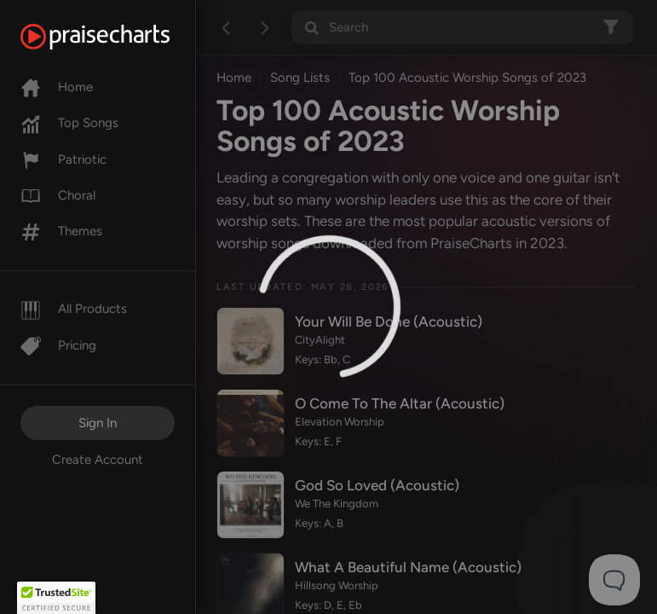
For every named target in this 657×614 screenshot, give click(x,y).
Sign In (97, 423)
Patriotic (63, 159)
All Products (73, 308)
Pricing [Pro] (58, 345)
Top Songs (69, 122)
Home (56, 87)
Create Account (97, 459)
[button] (56, 598)
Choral (57, 195)
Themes (61, 231)
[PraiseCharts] (116, 36)
